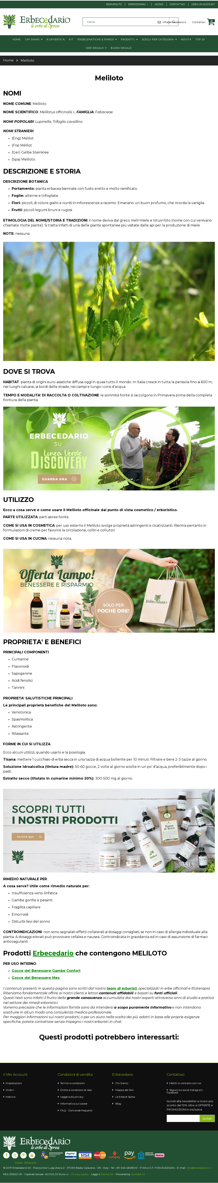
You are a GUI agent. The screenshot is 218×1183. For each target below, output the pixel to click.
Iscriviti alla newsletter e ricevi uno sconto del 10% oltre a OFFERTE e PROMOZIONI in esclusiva (190, 1105)
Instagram (196, 1090)
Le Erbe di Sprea (125, 1096)
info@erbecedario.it (198, 1167)
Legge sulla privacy (72, 1096)
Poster (19, 1162)
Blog (118, 1103)
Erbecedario (136, 4)
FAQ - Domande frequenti (76, 1110)
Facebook (172, 1092)
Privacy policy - (81, 1174)
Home (8, 60)
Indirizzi (11, 1096)
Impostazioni (14, 1083)
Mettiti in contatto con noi (185, 1083)
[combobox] (130, 21)
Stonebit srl (138, 1174)
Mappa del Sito (124, 1090)
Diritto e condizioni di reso (76, 1090)
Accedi (159, 4)
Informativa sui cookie (73, 1103)
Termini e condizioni (72, 1083)
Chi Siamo (121, 1083)
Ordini (10, 1090)
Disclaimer (106, 1174)
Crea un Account (203, 4)
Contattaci (177, 4)
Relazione (30, 1162)
